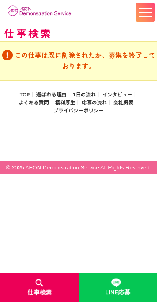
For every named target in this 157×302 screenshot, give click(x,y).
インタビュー (117, 95)
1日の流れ (84, 95)
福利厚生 (65, 103)
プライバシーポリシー (79, 111)
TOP (25, 95)
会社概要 (123, 103)
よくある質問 (33, 103)
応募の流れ (94, 103)
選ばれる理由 (51, 95)
